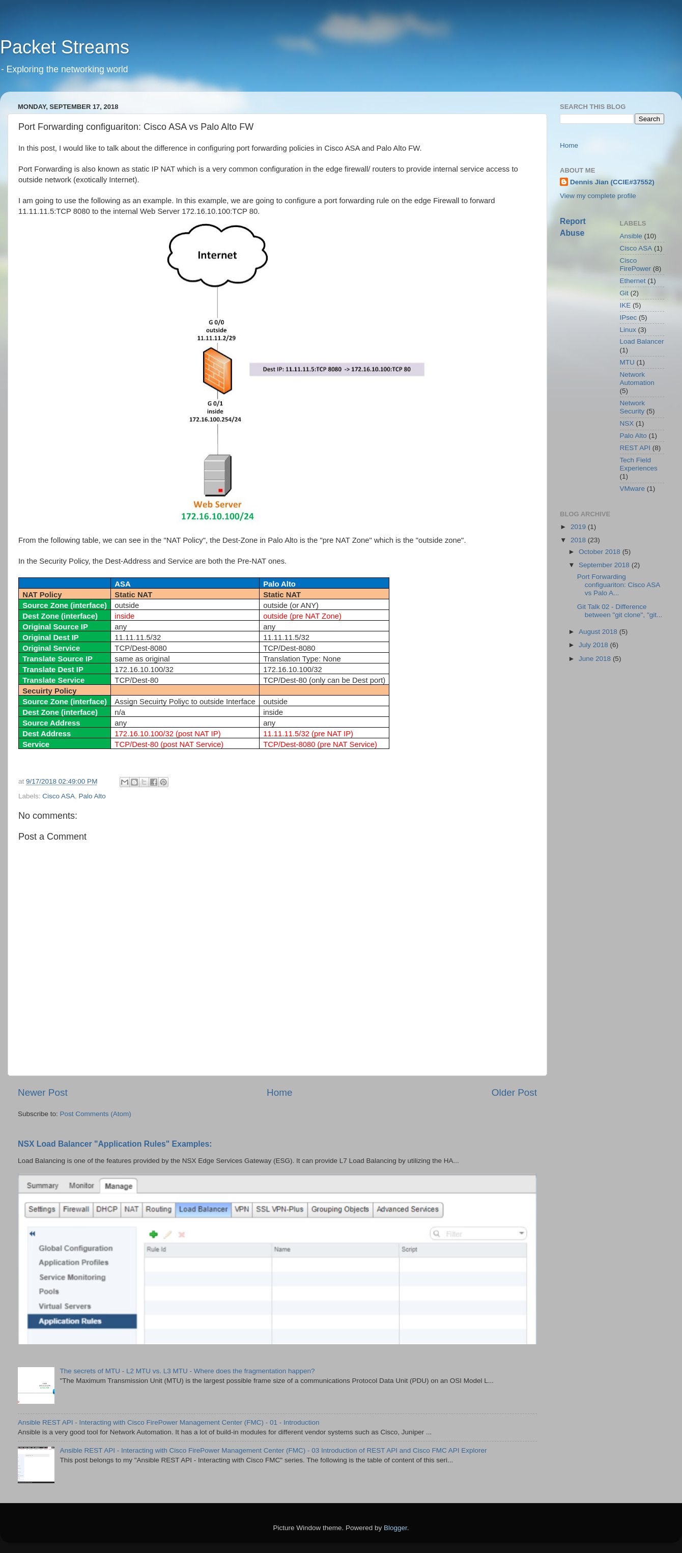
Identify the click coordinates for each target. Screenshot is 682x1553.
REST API (635, 448)
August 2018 (599, 631)
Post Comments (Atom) (95, 1114)
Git (624, 293)
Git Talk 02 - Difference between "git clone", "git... (619, 611)
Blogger (395, 1528)
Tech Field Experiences (639, 464)
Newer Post (43, 1092)
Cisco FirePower (635, 264)
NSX (627, 423)
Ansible (631, 236)
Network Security (632, 407)
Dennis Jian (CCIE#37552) (612, 182)
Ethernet (633, 281)
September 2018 (605, 565)
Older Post (514, 1092)
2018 (579, 540)
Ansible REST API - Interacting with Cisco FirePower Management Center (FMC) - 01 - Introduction (168, 1422)
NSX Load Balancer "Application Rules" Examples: (115, 1144)
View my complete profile (598, 196)
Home (279, 1092)
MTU (627, 362)
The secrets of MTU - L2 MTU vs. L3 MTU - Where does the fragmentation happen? (187, 1371)
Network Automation (637, 378)
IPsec (628, 317)
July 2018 (594, 645)
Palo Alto (92, 796)
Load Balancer (642, 341)
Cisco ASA (58, 796)
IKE (625, 305)
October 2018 (600, 552)
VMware (632, 488)
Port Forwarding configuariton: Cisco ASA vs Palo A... (618, 585)
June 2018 (596, 658)
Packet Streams (64, 47)
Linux (628, 330)
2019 (579, 527)
